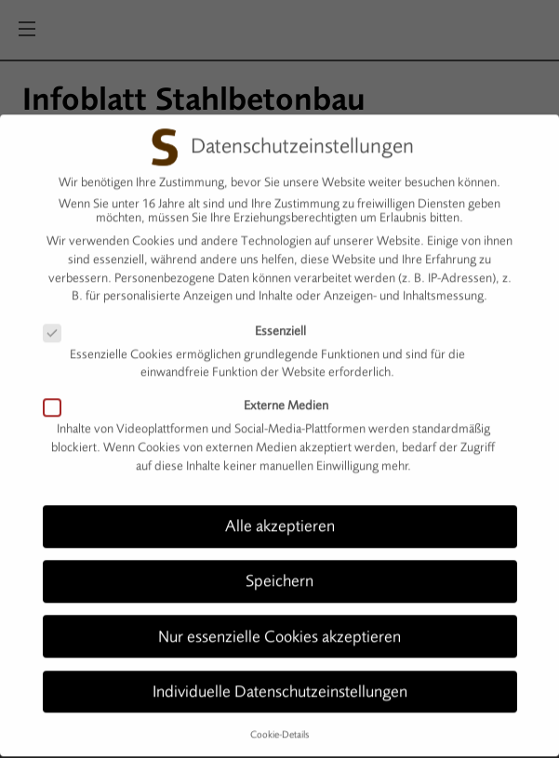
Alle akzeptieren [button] (280, 519)
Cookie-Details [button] (279, 728)
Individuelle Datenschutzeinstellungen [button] (280, 684)
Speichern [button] (279, 574)
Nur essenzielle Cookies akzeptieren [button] (279, 628)
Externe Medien (194, 399)
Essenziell (182, 323)
